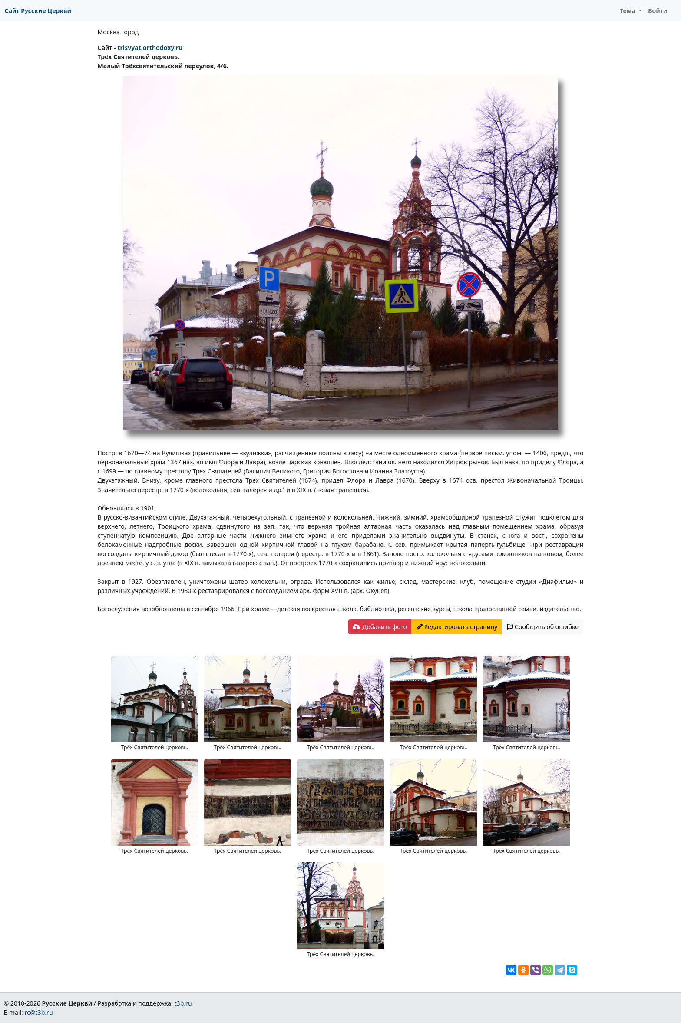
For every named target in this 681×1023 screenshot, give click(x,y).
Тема (628, 11)
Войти (657, 11)
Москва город (118, 32)
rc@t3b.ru (39, 1012)
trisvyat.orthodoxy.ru (149, 47)
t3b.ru (183, 1003)
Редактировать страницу (457, 626)
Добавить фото (380, 626)
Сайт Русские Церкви (38, 11)
